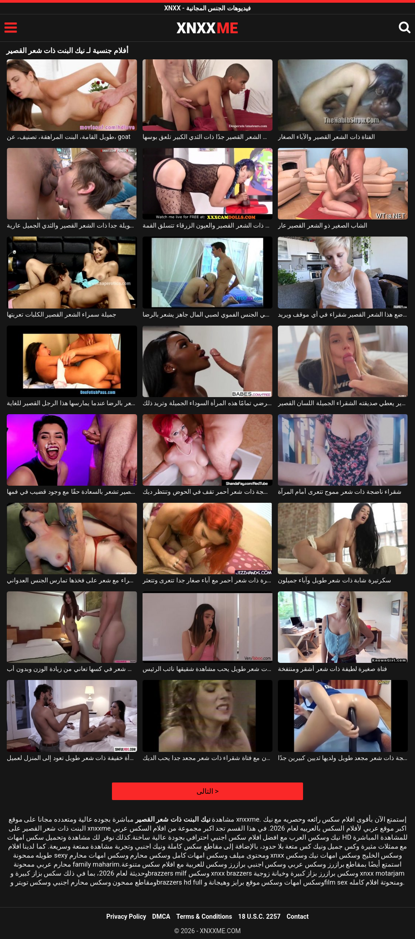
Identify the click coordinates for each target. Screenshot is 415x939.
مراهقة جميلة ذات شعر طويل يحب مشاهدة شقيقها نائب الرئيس (207, 668)
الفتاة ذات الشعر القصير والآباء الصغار (326, 136)
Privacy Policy (126, 916)
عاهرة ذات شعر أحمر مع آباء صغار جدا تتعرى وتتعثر (207, 580)
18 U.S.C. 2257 (259, 916)
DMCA (161, 916)
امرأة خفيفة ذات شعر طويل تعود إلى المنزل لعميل (72, 757)
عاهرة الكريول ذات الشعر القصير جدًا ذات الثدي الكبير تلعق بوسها (207, 136)
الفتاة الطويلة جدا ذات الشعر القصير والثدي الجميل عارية (72, 225)
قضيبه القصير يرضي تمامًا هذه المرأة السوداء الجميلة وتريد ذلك (207, 403)
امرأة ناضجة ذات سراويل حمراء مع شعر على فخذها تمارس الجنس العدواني (72, 580)
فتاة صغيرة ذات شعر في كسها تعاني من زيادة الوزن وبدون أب (72, 668)
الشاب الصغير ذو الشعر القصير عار (322, 225)
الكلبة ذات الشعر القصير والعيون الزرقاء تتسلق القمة (207, 225)
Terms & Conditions (204, 916)
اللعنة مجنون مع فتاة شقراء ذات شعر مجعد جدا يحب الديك (207, 757)
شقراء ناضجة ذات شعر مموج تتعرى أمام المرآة (340, 491)
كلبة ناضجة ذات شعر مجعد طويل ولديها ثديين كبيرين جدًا (343, 757)
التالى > (207, 791)
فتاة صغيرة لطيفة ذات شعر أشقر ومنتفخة (332, 668)
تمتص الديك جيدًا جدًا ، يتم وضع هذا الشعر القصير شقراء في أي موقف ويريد (343, 314)
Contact (297, 916)
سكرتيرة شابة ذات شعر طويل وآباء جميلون (334, 580)
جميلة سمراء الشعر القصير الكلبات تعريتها (61, 314)
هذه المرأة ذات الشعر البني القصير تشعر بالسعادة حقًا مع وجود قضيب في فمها (72, 491)
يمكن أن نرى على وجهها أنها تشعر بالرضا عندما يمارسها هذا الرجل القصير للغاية (72, 403)
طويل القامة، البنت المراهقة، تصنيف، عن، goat (68, 136)
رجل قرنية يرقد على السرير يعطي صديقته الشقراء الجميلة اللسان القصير (343, 403)
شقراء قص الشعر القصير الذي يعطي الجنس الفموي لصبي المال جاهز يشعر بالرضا (207, 314)
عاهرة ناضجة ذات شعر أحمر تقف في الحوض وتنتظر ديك (207, 491)
